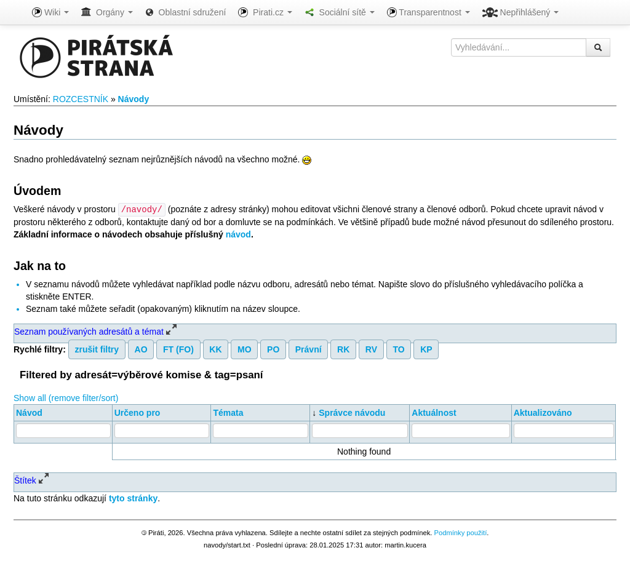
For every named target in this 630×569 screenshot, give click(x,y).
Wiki (50, 12)
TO (398, 349)
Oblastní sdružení (185, 12)
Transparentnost (428, 12)
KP (426, 349)
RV (371, 349)
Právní (308, 349)
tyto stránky (133, 498)
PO (273, 349)
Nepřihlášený (520, 12)
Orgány (107, 12)
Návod (29, 412)
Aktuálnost (434, 412)
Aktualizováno (543, 412)
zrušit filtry (97, 349)
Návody (134, 99)
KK (215, 349)
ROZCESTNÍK (80, 99)
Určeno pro (137, 412)
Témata (228, 412)
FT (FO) (178, 349)
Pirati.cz (265, 12)
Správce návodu (352, 412)
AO (141, 349)
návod (238, 234)
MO (244, 349)
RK (343, 349)
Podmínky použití (460, 532)
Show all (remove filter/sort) (66, 397)
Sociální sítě (340, 12)
